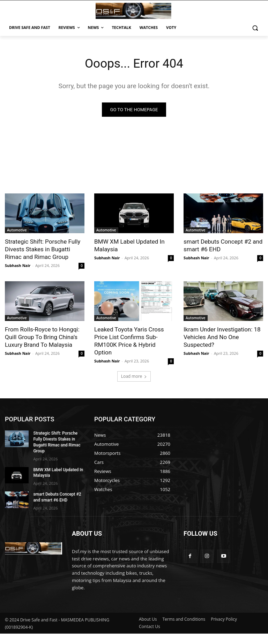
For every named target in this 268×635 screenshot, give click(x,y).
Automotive (17, 231)
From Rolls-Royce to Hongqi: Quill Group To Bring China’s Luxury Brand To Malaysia (42, 338)
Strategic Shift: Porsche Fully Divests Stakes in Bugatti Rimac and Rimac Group (42, 250)
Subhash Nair (18, 266)
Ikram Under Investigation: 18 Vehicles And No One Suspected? (222, 338)
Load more (134, 378)
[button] (255, 28)
